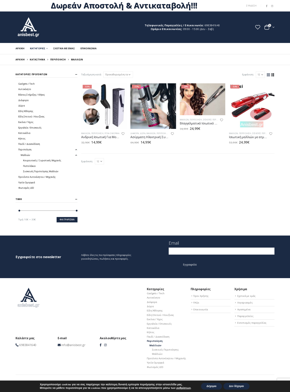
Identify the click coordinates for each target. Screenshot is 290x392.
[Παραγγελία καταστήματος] (118, 74)
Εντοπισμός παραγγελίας (251, 322)
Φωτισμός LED (26, 187)
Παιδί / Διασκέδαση (29, 144)
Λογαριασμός (245, 302)
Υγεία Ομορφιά (111, 133)
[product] (104, 106)
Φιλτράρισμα (67, 219)
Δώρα (142, 133)
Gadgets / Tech (26, 83)
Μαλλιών (85, 133)
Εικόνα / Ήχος (25, 122)
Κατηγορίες (37, 48)
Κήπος (21, 138)
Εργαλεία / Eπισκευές (29, 127)
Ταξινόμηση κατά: (91, 74)
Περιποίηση (97, 133)
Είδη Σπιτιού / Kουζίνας (31, 116)
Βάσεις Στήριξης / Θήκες (31, 94)
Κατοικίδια (24, 133)
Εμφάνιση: (248, 74)
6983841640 (212, 25)
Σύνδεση (251, 5)
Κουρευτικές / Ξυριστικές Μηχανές (42, 160)
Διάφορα (134, 133)
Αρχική (20, 48)
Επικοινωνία (88, 48)
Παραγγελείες (245, 316)
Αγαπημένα (244, 309)
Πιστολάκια (29, 166)
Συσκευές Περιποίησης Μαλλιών (40, 171)
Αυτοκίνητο (24, 89)
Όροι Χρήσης (200, 296)
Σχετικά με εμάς (64, 48)
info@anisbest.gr (73, 345)
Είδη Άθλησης (25, 111)
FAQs (196, 302)
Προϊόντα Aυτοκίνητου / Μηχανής (36, 177)
